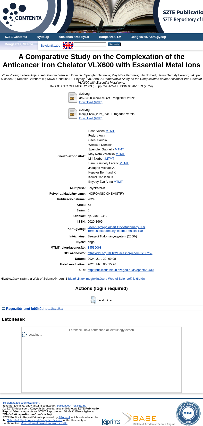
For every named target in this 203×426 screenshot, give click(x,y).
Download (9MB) (90, 102)
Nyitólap (43, 37)
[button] (93, 300)
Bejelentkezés (50, 45)
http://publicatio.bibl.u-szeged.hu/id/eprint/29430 (121, 270)
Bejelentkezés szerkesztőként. (21, 402)
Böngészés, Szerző (19, 44)
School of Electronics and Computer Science (34, 420)
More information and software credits (44, 423)
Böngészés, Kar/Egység (148, 37)
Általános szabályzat (74, 37)
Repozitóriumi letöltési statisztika (32, 309)
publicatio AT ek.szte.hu (71, 405)
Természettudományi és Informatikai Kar (115, 231)
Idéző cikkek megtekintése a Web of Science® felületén (106, 278)
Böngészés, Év (110, 37)
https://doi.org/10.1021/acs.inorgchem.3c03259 (120, 253)
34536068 (95, 247)
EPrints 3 (64, 417)
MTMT (110, 131)
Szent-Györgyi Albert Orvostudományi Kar (116, 227)
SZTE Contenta (16, 37)
